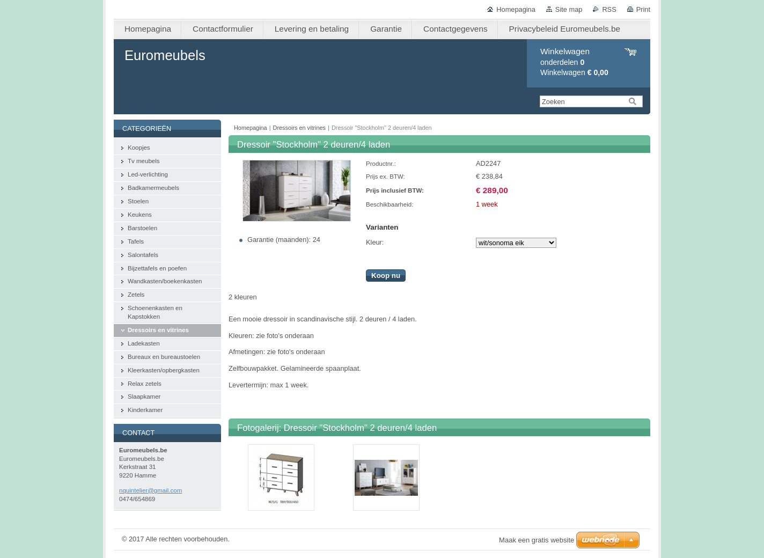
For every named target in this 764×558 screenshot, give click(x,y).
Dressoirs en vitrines (299, 127)
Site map (569, 9)
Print (643, 9)
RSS (609, 9)
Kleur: (375, 242)
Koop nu (385, 275)
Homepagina (515, 9)
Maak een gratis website (536, 540)
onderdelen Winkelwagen (574, 62)
